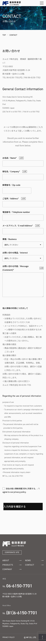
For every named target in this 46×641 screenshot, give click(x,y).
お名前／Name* (9, 157)
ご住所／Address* (10, 198)
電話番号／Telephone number (16, 212)
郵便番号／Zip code (11, 184)
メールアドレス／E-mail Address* (17, 225)
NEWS (34, 560)
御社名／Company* (11, 171)
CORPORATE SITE (12, 552)
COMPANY (11, 569)
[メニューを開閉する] (42, 3)
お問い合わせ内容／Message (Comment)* (15, 268)
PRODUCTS (11, 565)
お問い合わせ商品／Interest (15, 252)
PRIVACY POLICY (8, 637)
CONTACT (34, 565)
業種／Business (9, 239)
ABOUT (11, 560)
